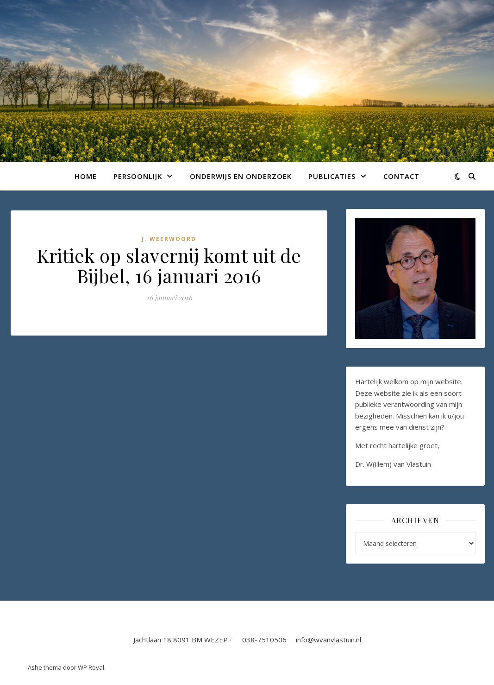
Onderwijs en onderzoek (241, 176)
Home (86, 176)
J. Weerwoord (169, 239)
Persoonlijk (137, 176)
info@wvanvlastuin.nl (328, 639)
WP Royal (91, 667)
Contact (401, 176)
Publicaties (332, 176)
